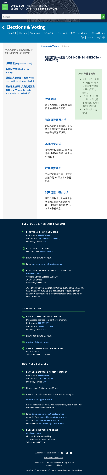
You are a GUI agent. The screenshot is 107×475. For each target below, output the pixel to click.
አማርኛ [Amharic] (90, 37)
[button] (103, 16)
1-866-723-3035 (45, 326)
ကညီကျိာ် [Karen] (101, 37)
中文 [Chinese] (72, 33)
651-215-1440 (44, 235)
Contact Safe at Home (37, 342)
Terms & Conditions (53, 465)
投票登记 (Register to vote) (19, 63)
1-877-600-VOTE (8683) (49, 238)
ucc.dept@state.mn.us (47, 420)
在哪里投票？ (53, 168)
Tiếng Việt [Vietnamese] (48, 33)
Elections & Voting (24, 27)
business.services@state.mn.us (48, 414)
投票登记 (50, 98)
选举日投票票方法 (55, 119)
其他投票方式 (53, 143)
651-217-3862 (46, 251)
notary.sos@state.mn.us (51, 423)
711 (44, 241)
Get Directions (33, 273)
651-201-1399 (44, 323)
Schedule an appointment (39, 399)
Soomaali (35, 33)
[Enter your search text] (51, 16)
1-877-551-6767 (45, 378)
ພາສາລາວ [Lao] (83, 33)
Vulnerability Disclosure (53, 457)
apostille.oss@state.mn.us (53, 417)
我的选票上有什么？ (57, 192)
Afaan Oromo (98, 33)
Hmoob (23, 33)
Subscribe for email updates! (47, 452)
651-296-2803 (44, 375)
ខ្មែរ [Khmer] (82, 37)
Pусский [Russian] (62, 33)
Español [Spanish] (12, 33)
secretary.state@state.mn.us (47, 264)
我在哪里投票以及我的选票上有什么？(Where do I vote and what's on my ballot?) (20, 89)
